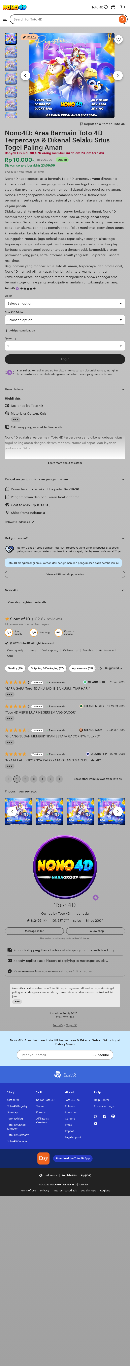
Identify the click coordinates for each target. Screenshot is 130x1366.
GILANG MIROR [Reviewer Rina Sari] (94, 706)
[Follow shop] (95, 931)
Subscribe (101, 1055)
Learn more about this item (65, 462)
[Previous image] (25, 75)
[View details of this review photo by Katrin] (111, 811)
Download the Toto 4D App (73, 1158)
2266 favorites (65, 1016)
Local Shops (88, 1190)
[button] (95, 897)
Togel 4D (71, 1025)
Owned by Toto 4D (55, 913)
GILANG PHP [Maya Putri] (99, 753)
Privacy (44, 1190)
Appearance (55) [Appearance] (82, 668)
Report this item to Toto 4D (102, 124)
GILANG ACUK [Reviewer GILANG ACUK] (93, 729)
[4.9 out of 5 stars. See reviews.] (28, 288)
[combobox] (64, 19)
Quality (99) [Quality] (15, 668)
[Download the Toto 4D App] (43, 1158)
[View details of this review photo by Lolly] (18, 811)
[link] (8, 779)
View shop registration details (27, 602)
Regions (105, 1190)
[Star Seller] (17, 289)
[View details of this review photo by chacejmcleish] (49, 811)
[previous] (12, 811)
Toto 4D (97, 7)
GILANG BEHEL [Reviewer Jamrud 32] (97, 682)
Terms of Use (28, 1190)
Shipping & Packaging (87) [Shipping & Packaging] (47, 668)
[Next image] (118, 75)
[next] (118, 811)
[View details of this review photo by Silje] (80, 811)
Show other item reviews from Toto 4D (98, 778)
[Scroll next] (100, 668)
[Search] (123, 19)
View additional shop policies (65, 574)
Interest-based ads (65, 1190)
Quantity (10, 338)
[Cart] (123, 7)
